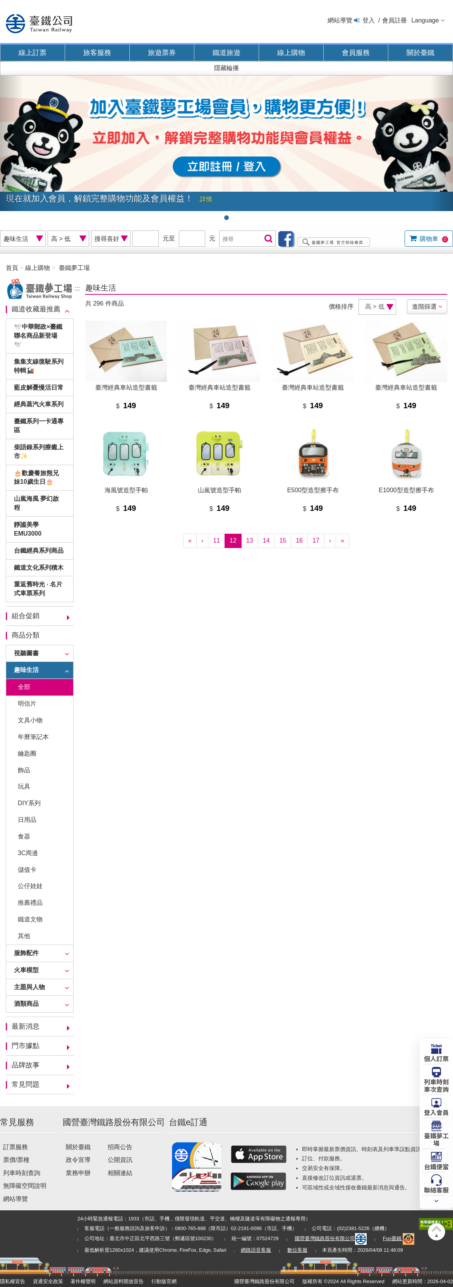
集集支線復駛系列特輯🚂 (38, 366)
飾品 (24, 770)
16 (299, 540)
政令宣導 (78, 1159)
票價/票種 (16, 1159)
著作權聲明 (83, 1281)
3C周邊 (28, 853)
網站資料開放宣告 (123, 1281)
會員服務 (356, 53)
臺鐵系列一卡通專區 (38, 425)
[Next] (330, 541)
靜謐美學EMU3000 (27, 529)
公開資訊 (120, 1159)
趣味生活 (26, 670)
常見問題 (25, 1084)
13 (249, 540)
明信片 (27, 703)
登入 (368, 20)
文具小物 (30, 720)
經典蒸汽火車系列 (38, 404)
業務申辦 (78, 1173)
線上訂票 (32, 53)
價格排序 (341, 306)
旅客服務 (97, 53)
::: (77, 288)
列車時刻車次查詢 (436, 1085)
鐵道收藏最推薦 (36, 309)
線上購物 (291, 53)
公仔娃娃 (30, 886)
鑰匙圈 (27, 753)
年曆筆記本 (33, 737)
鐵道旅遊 (226, 53)
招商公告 (120, 1147)
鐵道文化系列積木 (38, 567)
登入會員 (436, 1112)
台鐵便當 (436, 1166)
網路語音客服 (256, 1250)
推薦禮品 (30, 902)
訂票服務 (15, 1147)
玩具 (24, 786)
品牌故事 (25, 1065)
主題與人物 (29, 987)
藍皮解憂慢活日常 (38, 387)
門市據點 (25, 1046)
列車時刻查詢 (21, 1173)
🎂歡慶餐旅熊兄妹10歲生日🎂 (36, 477)
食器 (24, 836)
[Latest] (342, 541)
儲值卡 (27, 869)
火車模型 (26, 970)
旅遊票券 (162, 53)
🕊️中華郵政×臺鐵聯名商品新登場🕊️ (38, 335)
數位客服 (297, 1250)
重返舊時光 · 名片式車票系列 (38, 588)
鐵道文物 (30, 919)
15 (282, 540)
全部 (24, 687)
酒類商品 (26, 1003)
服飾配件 (26, 953)
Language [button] (425, 20)
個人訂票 (436, 1058)
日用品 (27, 819)
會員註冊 (394, 20)
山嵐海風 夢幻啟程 (36, 503)
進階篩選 (424, 306)
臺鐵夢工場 (74, 268)
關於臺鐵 (420, 53)
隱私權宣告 (12, 1281)
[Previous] (202, 541)
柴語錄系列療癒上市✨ (38, 451)
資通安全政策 (48, 1281)
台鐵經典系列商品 (38, 550)
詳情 (206, 199)
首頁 (12, 268)
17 (315, 540)
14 (266, 540)
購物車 (433, 238)
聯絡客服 (436, 1189)
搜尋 (267, 239)
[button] (11, 136)
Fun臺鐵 (399, 1238)
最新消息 (25, 1026)
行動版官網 (164, 1281)
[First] (190, 541)
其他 (24, 936)
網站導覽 (340, 20)
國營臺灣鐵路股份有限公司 (331, 1238)
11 (216, 540)
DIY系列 (29, 803)
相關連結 (120, 1173)
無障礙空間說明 (24, 1185)
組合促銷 (25, 616)
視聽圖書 (26, 653)
